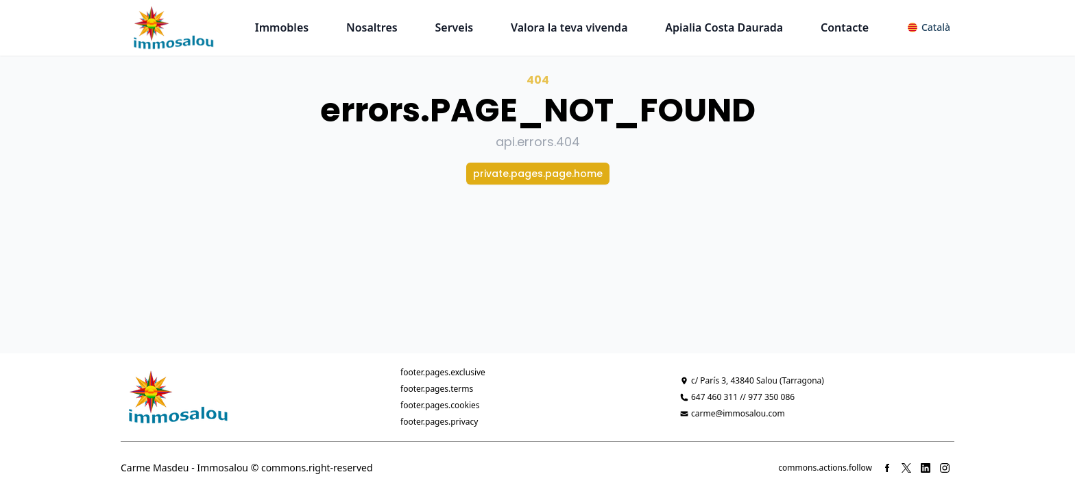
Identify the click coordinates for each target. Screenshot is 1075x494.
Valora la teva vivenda (569, 27)
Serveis (454, 27)
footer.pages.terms (436, 389)
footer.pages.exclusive (442, 372)
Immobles (282, 27)
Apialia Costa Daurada (724, 27)
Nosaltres (372, 27)
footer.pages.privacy (439, 421)
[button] (929, 27)
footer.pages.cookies (440, 405)
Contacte (845, 27)
